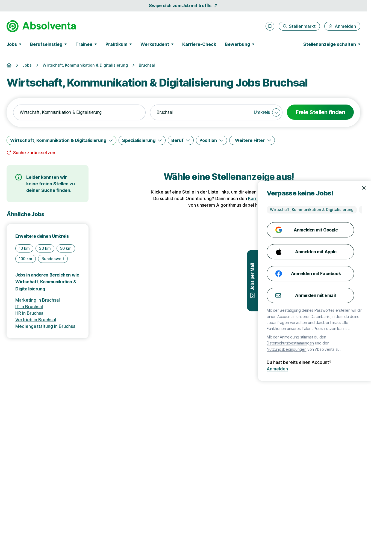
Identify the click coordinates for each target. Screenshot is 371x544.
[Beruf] (181, 140)
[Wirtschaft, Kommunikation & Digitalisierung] (61, 140)
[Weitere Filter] (252, 140)
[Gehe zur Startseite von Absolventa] (41, 26)
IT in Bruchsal (29, 306)
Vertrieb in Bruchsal (35, 319)
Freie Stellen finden (320, 112)
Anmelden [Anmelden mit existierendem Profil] (349, 368)
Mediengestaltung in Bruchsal (45, 326)
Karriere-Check (199, 44)
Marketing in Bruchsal (37, 300)
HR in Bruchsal (30, 313)
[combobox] (79, 112)
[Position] (211, 140)
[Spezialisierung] (142, 140)
